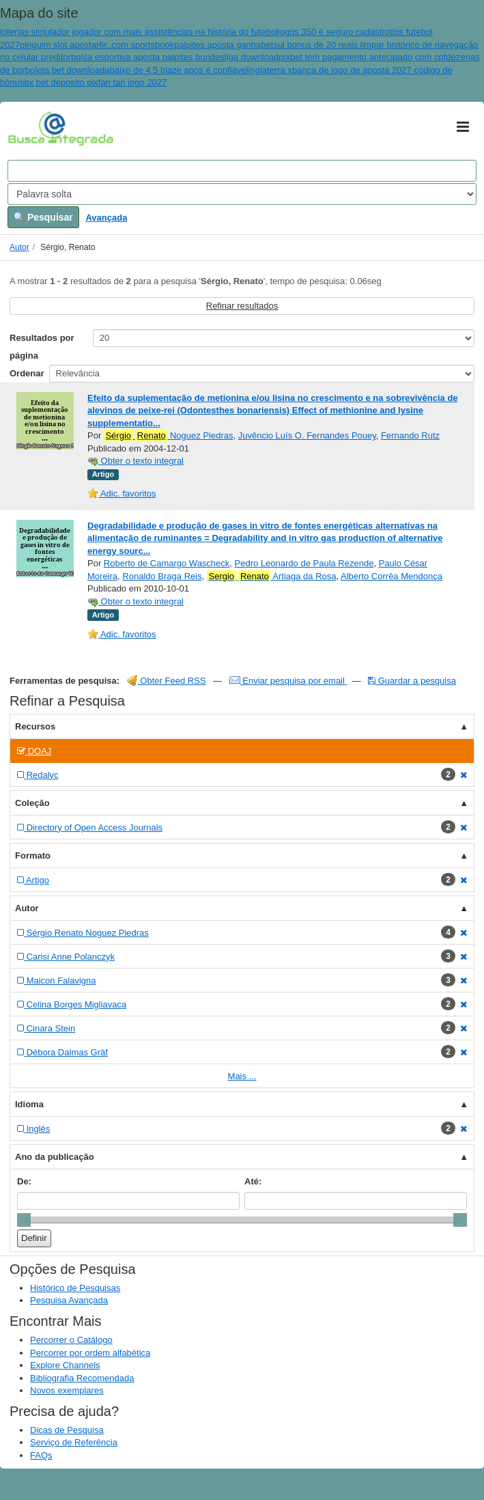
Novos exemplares (67, 1390)
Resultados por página (42, 347)
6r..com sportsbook (136, 45)
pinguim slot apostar (59, 45)
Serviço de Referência (73, 1442)
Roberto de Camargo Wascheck (167, 563)
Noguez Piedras (168, 436)
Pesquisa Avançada (69, 1300)
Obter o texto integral (135, 461)
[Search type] (242, 194)
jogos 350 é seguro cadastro (334, 32)
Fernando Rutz (410, 435)
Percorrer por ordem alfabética (90, 1353)
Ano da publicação (54, 1157)
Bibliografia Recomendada (82, 1378)
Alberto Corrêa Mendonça (391, 576)
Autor (19, 247)
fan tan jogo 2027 (132, 82)
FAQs (41, 1455)
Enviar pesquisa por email (288, 681)
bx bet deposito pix (61, 82)
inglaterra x (270, 70)
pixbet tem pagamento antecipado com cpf (362, 57)
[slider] (24, 1220)
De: (24, 1181)
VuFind (29, 127)
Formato (33, 855)
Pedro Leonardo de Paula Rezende (304, 563)
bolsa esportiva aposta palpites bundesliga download (175, 57)
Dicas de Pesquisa (67, 1430)
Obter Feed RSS (166, 681)
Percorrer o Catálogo (71, 1340)
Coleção (32, 803)
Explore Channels (65, 1365)
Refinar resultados (242, 306)
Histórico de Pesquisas (75, 1288)
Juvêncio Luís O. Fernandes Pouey (307, 435)
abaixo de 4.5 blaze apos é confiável (176, 70)
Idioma (29, 1104)
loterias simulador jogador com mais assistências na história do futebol (139, 32)
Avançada (106, 217)
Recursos (35, 726)
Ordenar (27, 373)
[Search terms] (242, 171)
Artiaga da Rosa (272, 576)
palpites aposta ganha (217, 45)
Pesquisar (43, 217)
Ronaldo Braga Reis (161, 576)
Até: (252, 1181)
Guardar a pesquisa (412, 681)
